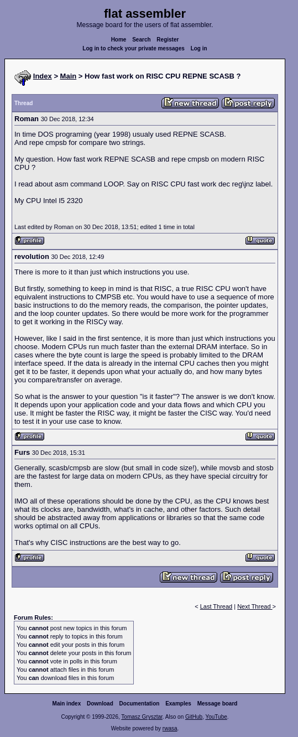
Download (100, 703)
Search (141, 40)
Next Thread (254, 606)
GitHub (193, 717)
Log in (199, 48)
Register (167, 40)
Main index (67, 703)
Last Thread (216, 606)
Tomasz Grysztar (141, 717)
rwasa (170, 728)
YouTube (216, 717)
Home (119, 40)
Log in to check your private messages (133, 48)
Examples (178, 703)
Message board (217, 703)
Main (68, 76)
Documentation (139, 703)
